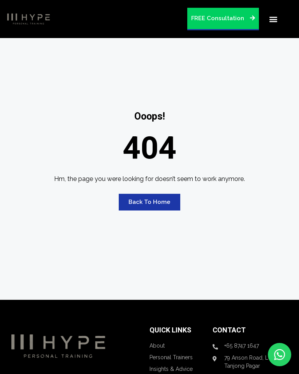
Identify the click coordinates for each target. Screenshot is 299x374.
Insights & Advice (171, 369)
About (157, 346)
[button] (273, 19)
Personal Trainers (171, 357)
